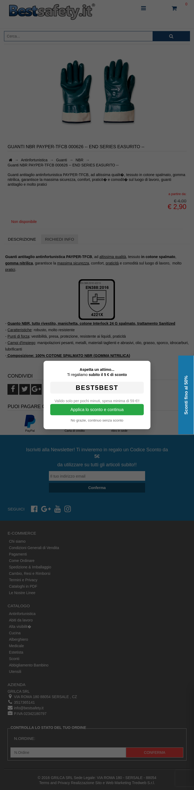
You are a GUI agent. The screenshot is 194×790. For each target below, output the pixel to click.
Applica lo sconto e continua (96, 409)
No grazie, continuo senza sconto (97, 420)
